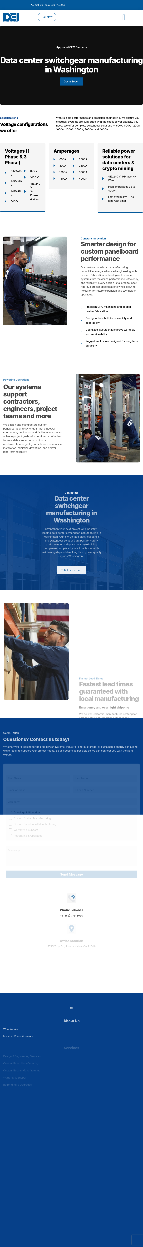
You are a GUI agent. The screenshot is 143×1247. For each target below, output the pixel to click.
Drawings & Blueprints (27, 812)
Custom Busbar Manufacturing (32, 818)
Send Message (71, 874)
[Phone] (105, 789)
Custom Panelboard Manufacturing (35, 824)
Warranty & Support (26, 829)
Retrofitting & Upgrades (28, 835)
